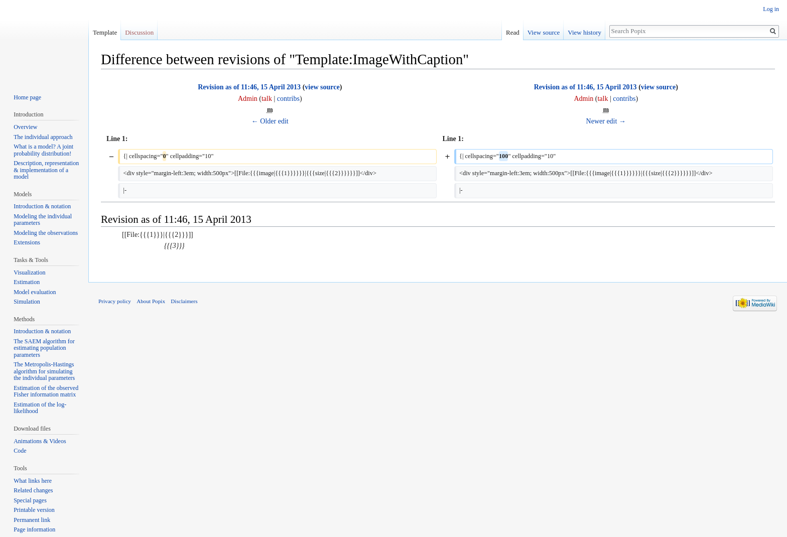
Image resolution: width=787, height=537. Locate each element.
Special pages (30, 500)
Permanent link (32, 519)
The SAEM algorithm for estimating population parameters (44, 348)
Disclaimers (184, 301)
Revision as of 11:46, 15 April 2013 (249, 87)
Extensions (27, 242)
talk (266, 98)
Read (512, 32)
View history (584, 32)
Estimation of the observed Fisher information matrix (46, 391)
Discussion (139, 32)
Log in (771, 9)
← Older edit (270, 121)
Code (20, 450)
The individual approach (43, 137)
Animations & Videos (40, 441)
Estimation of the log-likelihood (40, 408)
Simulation (27, 301)
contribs (288, 98)
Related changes (33, 490)
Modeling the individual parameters (43, 220)
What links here (33, 480)
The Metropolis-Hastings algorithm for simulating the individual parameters (44, 371)
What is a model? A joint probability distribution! (43, 150)
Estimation (27, 282)
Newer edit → (606, 121)
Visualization (29, 272)
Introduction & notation (42, 206)
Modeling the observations (46, 232)
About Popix (151, 301)
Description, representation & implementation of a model (46, 170)
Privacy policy (114, 301)
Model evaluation (35, 292)
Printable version (34, 509)
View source (544, 32)
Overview (25, 126)
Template (105, 32)
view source (322, 87)
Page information (34, 529)
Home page (27, 97)
